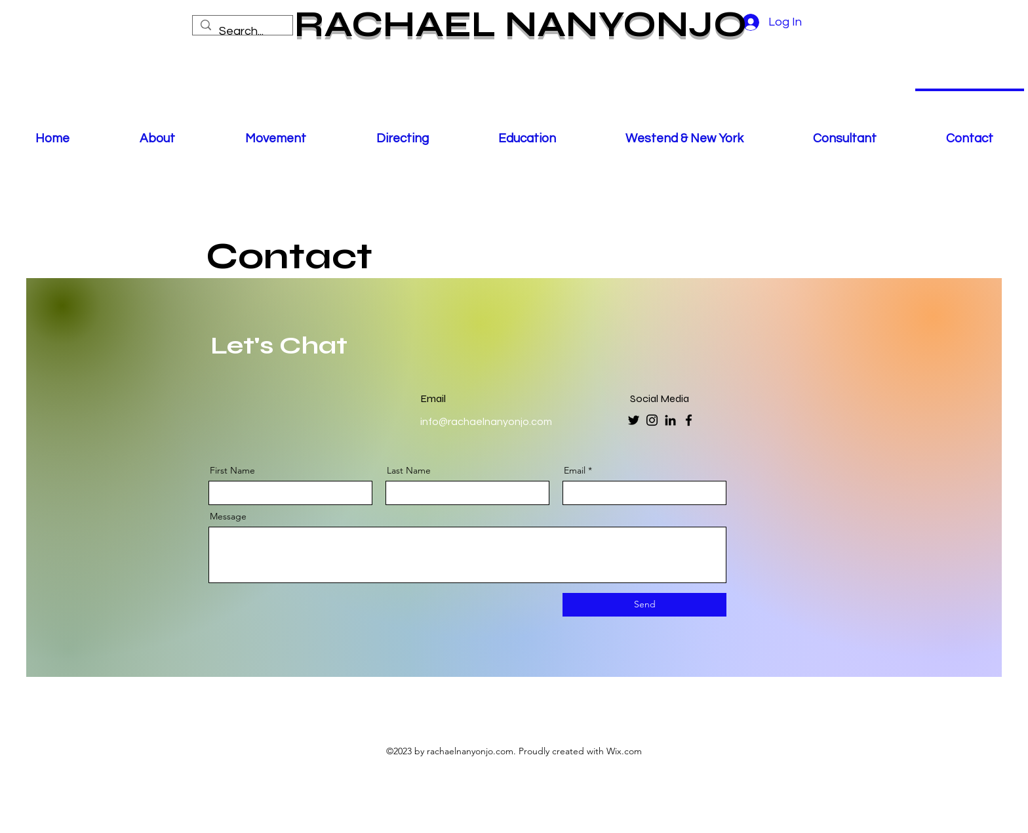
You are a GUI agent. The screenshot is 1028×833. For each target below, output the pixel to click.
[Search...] (242, 31)
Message (228, 516)
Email (574, 470)
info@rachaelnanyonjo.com (486, 421)
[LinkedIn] (670, 420)
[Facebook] (688, 420)
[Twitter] (633, 420)
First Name (232, 470)
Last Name (409, 470)
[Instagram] (652, 420)
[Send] (644, 605)
